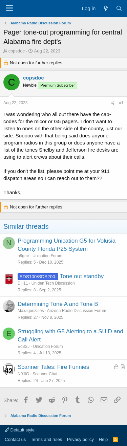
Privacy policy (80, 439)
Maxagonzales (31, 310)
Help (103, 439)
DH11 (23, 283)
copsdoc (16, 50)
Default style (20, 429)
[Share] (112, 103)
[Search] (119, 8)
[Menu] (9, 8)
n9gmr (23, 255)
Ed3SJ (23, 346)
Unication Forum (47, 255)
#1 (121, 103)
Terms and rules (46, 439)
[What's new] (105, 8)
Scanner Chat (45, 374)
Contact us (15, 439)
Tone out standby (82, 276)
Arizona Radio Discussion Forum (76, 310)
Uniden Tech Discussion (53, 283)
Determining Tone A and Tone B (58, 304)
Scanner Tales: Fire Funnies (53, 367)
